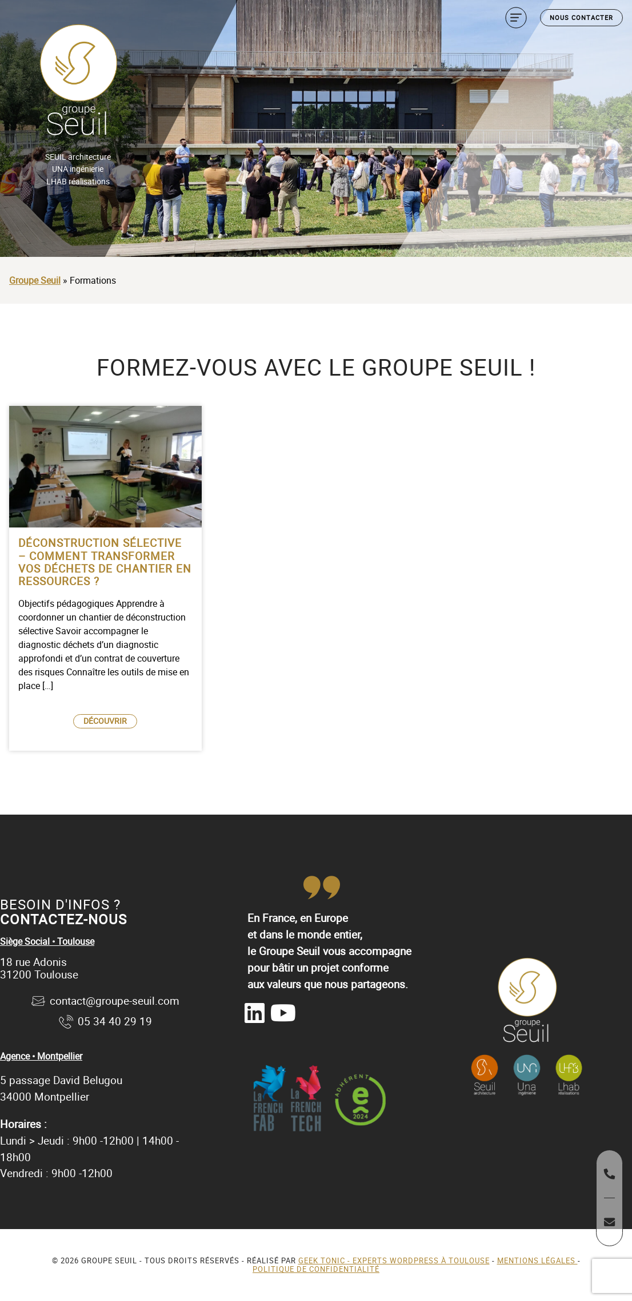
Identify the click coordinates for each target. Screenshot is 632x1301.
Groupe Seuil (35, 280)
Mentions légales (537, 1260)
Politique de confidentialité (316, 1269)
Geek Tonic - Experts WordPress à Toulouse (394, 1260)
